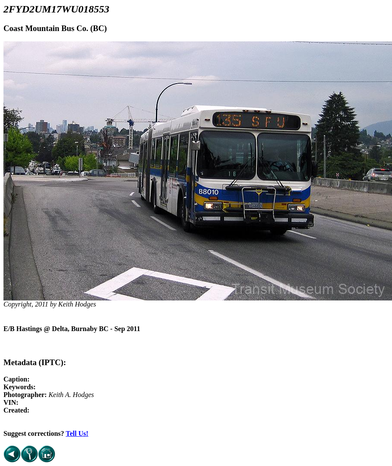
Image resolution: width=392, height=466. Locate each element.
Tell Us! (77, 433)
